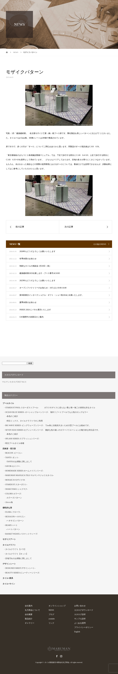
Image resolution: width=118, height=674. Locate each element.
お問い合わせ (80, 606)
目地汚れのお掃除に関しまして (18, 558)
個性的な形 (7, 508)
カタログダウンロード (83, 610)
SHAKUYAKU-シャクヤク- (16, 489)
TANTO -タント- (12, 458)
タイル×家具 (8, 578)
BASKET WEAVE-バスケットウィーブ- (21, 534)
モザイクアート (9, 539)
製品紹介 (28, 619)
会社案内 (28, 606)
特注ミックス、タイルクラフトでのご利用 (25, 421)
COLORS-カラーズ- (13, 494)
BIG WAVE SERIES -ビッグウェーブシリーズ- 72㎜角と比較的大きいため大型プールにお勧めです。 (48, 425)
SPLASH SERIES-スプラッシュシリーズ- (22, 439)
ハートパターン (13, 529)
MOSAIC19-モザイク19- (15, 480)
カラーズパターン (14, 498)
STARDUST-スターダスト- (16, 485)
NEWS (51, 610)
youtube (52, 619)
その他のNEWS (99, 244)
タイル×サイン (9, 584)
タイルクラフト (10, 545)
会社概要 (28, 614)
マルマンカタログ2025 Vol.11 (14, 382)
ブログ (51, 614)
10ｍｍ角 (9, 502)
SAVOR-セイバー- (12, 466)
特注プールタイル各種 (14, 443)
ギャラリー (29, 623)
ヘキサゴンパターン (15, 521)
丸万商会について (32, 610)
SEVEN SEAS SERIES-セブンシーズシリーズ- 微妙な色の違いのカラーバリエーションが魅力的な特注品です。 (52, 430)
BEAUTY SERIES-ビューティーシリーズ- (22, 573)
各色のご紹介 (12, 416)
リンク (51, 623)
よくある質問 (80, 623)
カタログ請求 (80, 614)
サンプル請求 (80, 619)
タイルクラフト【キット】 (16, 554)
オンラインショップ (57, 606)
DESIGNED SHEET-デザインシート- (20, 568)
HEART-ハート (11, 525)
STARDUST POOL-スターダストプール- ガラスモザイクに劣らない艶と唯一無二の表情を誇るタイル (50, 408)
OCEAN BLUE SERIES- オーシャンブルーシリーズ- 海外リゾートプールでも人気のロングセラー (46, 412)
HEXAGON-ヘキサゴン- (15, 517)
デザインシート (9, 564)
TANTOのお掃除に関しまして (19, 462)
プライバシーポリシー (83, 627)
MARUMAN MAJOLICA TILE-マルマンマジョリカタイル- (29, 475)
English (77, 632)
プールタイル (8, 403)
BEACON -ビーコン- (13, 453)
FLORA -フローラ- (13, 512)
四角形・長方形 (9, 449)
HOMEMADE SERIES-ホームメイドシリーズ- (24, 471)
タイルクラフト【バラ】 (15, 549)
